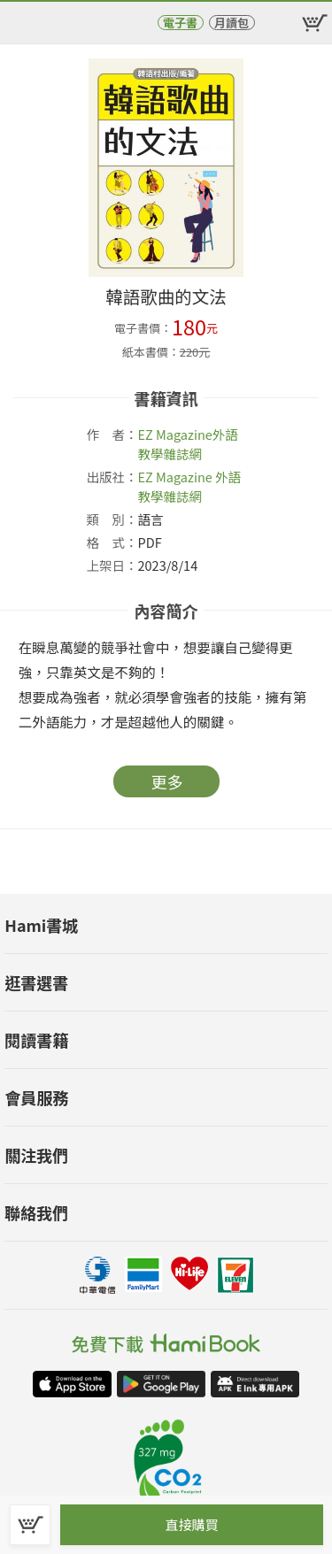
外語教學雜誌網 (188, 444)
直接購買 (191, 1524)
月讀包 (231, 22)
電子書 (180, 22)
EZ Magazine (175, 434)
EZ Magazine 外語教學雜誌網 (190, 486)
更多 (167, 781)
